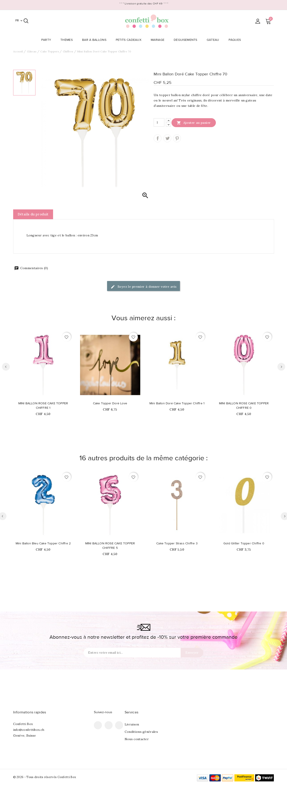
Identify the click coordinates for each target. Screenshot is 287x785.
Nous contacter (137, 739)
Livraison (132, 724)
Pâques (236, 40)
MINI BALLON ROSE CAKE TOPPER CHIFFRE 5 (110, 545)
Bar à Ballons (95, 40)
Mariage (159, 40)
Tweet (167, 138)
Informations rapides (29, 712)
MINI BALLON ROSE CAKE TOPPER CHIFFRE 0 (244, 405)
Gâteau (214, 40)
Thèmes (67, 40)
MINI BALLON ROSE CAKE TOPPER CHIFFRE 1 (43, 405)
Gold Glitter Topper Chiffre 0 (243, 543)
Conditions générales (141, 732)
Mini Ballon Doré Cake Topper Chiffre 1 (177, 403)
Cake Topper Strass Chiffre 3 (177, 543)
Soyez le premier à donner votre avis (144, 287)
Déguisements (187, 40)
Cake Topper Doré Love (110, 403)
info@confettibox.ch (28, 730)
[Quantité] (159, 122)
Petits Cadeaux (130, 40)
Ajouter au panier (194, 122)
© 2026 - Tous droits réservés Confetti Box (44, 777)
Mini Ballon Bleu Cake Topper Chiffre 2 (43, 543)
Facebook (98, 725)
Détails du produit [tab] (33, 214)
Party (47, 40)
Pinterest (177, 138)
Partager (157, 138)
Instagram (119, 725)
